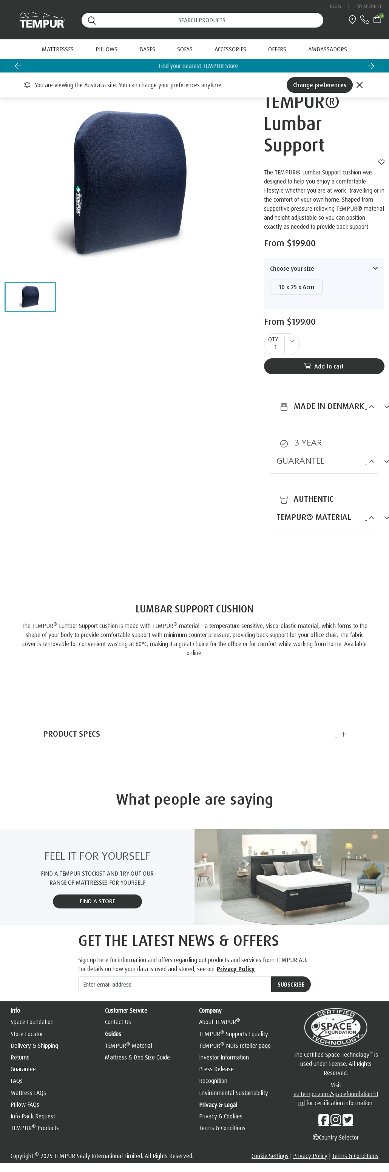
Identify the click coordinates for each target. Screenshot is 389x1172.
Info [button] (15, 1010)
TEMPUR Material (128, 1045)
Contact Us (118, 1022)
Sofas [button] (185, 49)
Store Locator (27, 1034)
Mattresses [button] (58, 49)
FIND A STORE (97, 901)
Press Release (216, 1069)
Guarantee (23, 1069)
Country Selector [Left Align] (336, 1137)
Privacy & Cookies (220, 1116)
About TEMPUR (219, 1022)
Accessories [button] (230, 49)
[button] (30, 297)
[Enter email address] (175, 984)
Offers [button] (277, 49)
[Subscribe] (291, 984)
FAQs (17, 1080)
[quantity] (281, 344)
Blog (335, 6)
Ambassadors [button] (327, 49)
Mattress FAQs (28, 1092)
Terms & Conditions (222, 1128)
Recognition (213, 1080)
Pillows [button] (106, 49)
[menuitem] (277, 49)
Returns (20, 1057)
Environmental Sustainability (233, 1092)
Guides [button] (113, 1034)
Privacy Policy (236, 969)
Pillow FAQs (25, 1104)
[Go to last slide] (18, 65)
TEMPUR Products (35, 1128)
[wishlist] (381, 162)
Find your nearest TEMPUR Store (218, 65)
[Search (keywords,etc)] (202, 20)
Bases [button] (147, 49)
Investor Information (224, 1057)
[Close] (359, 84)
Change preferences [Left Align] (319, 85)
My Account (369, 6)
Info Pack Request (33, 1116)
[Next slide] (370, 65)
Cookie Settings (270, 1156)
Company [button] (210, 1010)
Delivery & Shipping (34, 1045)
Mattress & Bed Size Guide (137, 1057)
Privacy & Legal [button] (218, 1105)
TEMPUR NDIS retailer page (235, 1045)
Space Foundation (32, 1022)
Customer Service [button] (126, 1010)
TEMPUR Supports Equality (233, 1034)
